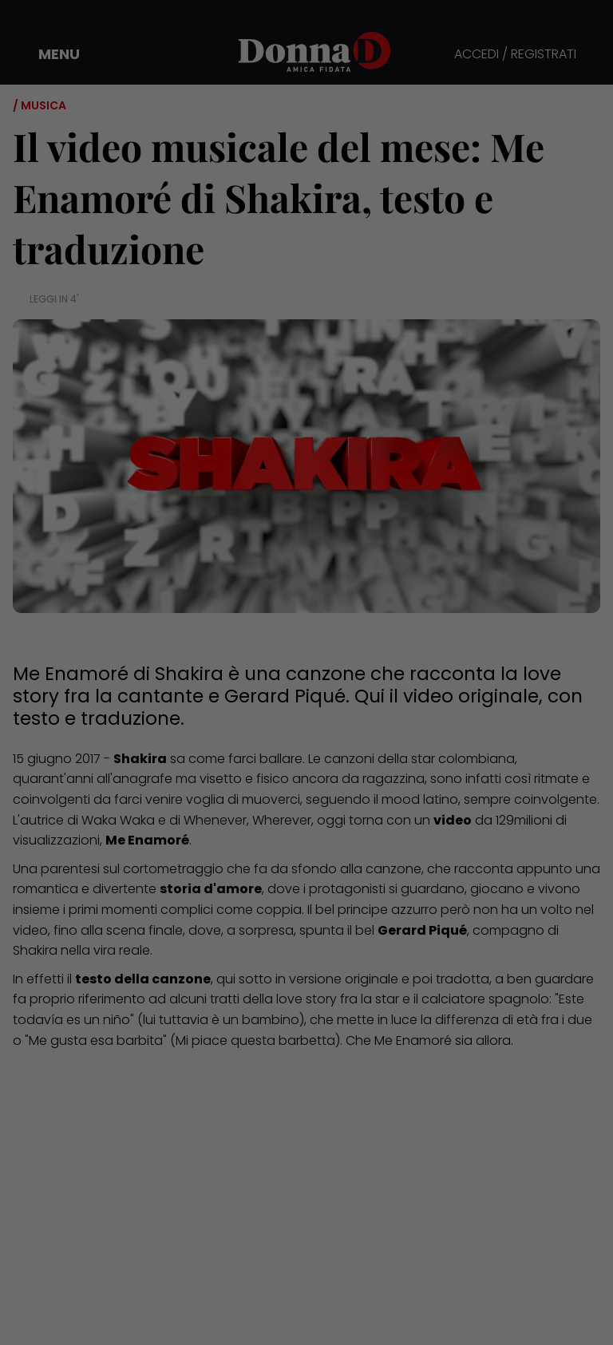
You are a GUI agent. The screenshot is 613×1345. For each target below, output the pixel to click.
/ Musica (39, 105)
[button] (48, 54)
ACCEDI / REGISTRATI (515, 54)
